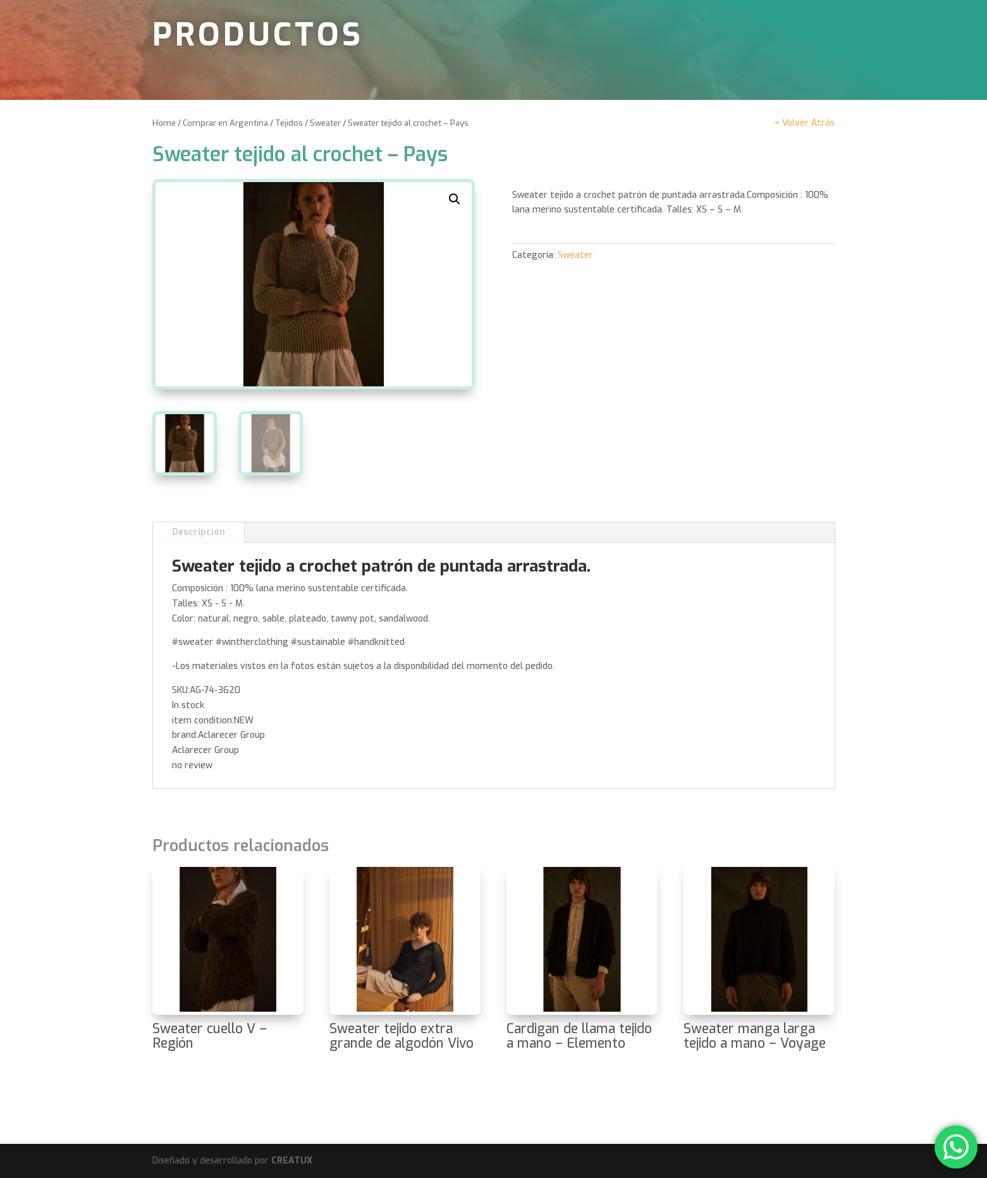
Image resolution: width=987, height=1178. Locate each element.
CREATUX (291, 1161)
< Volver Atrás (805, 123)
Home (164, 123)
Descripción (198, 532)
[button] (454, 199)
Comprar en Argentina (225, 123)
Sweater (325, 123)
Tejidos (289, 123)
